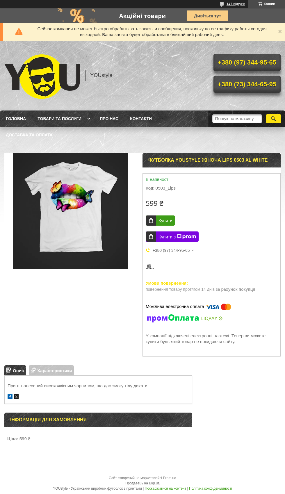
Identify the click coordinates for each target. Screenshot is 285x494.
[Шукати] (273, 118)
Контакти (141, 118)
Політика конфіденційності (210, 488)
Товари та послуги (59, 118)
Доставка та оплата (29, 135)
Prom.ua (169, 478)
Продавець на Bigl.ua (142, 483)
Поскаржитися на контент (165, 488)
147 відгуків (236, 4)
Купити (165, 220)
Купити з (177, 236)
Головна (16, 118)
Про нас (109, 118)
